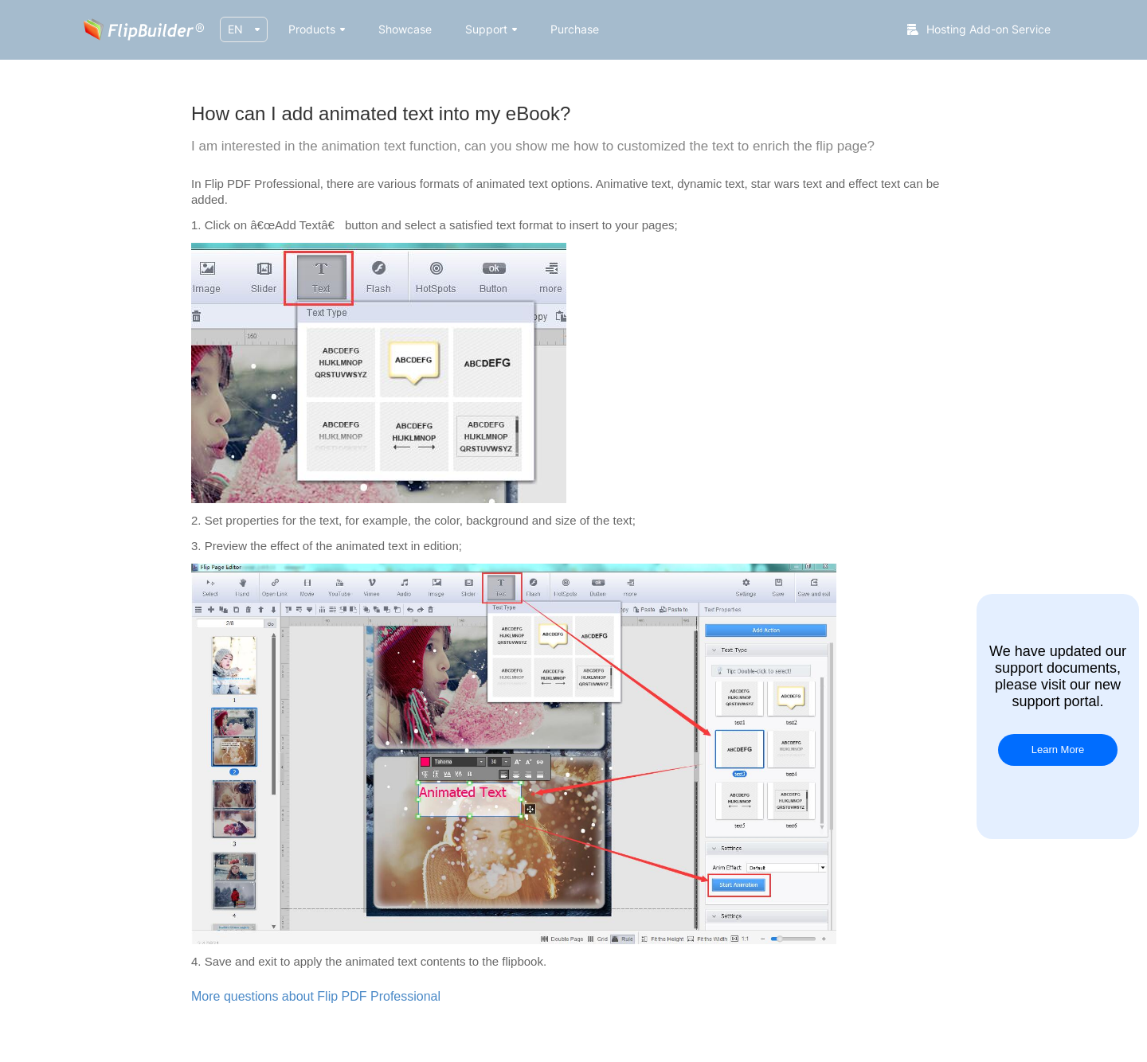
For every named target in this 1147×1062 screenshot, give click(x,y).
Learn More (1058, 750)
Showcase (405, 29)
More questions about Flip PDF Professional (315, 996)
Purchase (574, 29)
